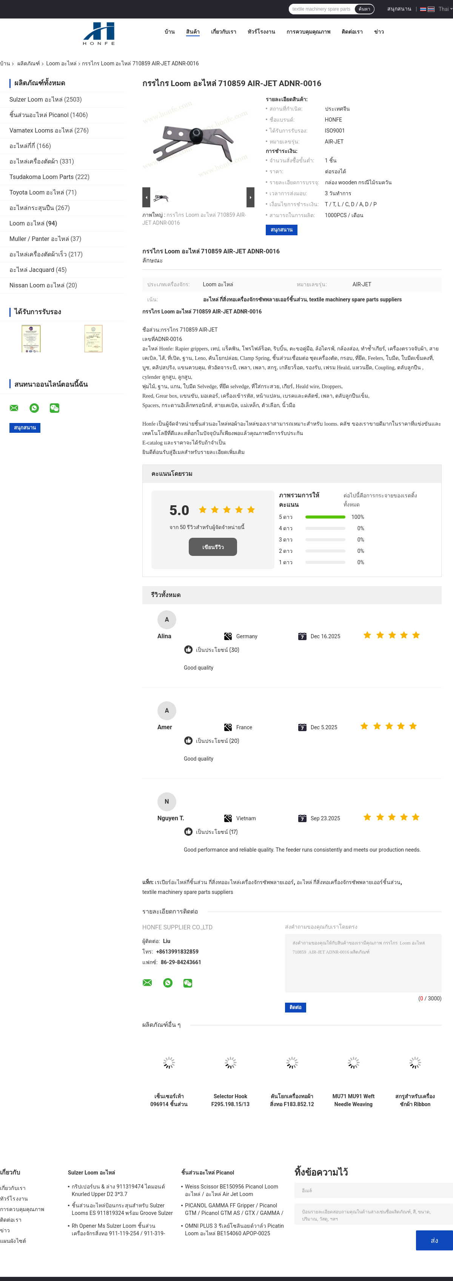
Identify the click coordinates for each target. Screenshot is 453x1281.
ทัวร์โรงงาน (261, 32)
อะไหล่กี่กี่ (22, 146)
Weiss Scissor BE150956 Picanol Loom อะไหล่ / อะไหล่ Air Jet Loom (231, 1190)
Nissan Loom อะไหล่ (37, 285)
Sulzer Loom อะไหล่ (36, 99)
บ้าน (170, 32)
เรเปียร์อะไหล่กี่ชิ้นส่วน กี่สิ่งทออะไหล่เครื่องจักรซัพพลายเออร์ (224, 882)
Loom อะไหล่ (61, 63)
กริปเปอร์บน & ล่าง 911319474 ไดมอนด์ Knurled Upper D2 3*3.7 (118, 1190)
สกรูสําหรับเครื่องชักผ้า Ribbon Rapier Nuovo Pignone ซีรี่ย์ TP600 (415, 1100)
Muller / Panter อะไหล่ (39, 238)
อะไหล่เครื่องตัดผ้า (33, 161)
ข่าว (379, 32)
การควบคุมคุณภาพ (308, 32)
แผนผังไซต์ (13, 1241)
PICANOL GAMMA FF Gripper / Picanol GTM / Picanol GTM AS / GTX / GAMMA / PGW (234, 1210)
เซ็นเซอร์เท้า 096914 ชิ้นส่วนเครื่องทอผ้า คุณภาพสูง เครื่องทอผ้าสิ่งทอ (168, 1100)
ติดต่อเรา (352, 32)
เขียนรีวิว (213, 547)
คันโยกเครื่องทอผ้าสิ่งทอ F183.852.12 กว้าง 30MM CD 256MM (292, 1100)
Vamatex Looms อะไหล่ (41, 130)
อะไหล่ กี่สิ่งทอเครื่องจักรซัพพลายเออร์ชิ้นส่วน (349, 882)
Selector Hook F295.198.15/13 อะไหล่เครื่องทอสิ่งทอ (230, 1100)
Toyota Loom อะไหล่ (36, 192)
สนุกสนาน (399, 9)
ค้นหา (364, 9)
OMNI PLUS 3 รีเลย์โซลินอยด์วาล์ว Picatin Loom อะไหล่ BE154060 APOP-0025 (234, 1229)
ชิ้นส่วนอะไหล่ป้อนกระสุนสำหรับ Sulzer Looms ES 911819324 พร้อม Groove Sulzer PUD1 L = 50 (122, 1210)
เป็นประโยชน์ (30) (217, 650)
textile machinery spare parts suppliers (187, 892)
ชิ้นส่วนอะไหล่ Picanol (39, 115)
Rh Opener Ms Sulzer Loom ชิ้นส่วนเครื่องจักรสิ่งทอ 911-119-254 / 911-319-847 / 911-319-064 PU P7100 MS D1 (118, 1231)
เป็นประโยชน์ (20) (217, 741)
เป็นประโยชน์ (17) (217, 832)
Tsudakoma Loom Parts (41, 177)
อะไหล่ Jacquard (31, 269)
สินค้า (193, 32)
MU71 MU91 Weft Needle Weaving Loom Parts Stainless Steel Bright (353, 1100)
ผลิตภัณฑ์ (28, 63)
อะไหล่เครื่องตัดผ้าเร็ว (38, 254)
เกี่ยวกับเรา (223, 32)
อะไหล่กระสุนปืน (31, 207)
